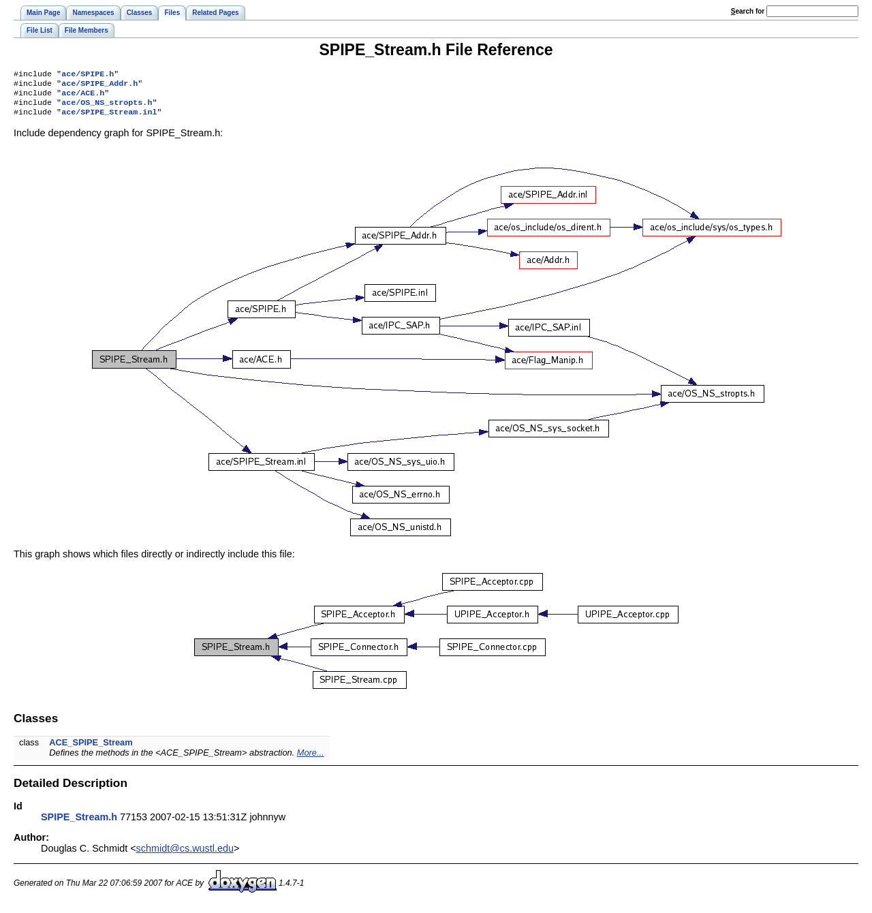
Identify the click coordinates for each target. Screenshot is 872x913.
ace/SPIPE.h (87, 74)
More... (310, 759)
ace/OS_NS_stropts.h (106, 107)
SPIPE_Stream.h (79, 823)
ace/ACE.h (82, 96)
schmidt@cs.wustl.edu (185, 855)
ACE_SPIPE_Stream (90, 749)
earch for (747, 11)
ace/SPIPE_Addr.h (99, 85)
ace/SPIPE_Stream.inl (109, 118)
